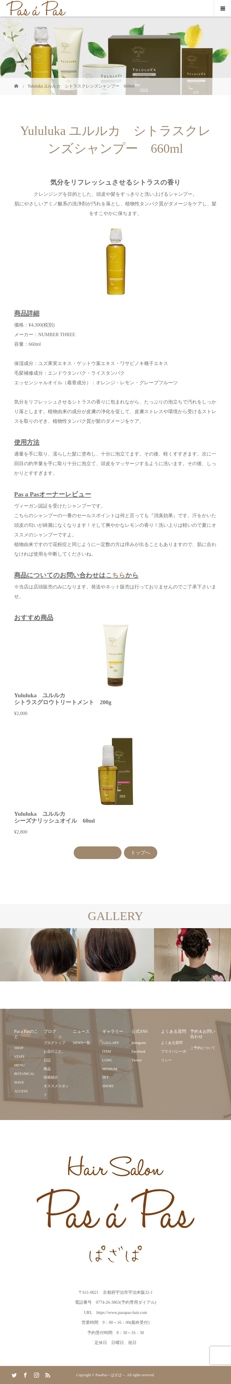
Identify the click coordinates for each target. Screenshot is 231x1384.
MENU (19, 1065)
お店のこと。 (54, 1051)
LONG (107, 1060)
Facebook (138, 1051)
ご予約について (202, 1048)
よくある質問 (172, 1043)
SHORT (108, 1086)
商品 (47, 1069)
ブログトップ (54, 1043)
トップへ (140, 852)
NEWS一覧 (81, 1043)
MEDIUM (109, 1069)
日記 (47, 1060)
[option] (38, 954)
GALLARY (110, 1043)
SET (105, 1077)
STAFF (19, 1056)
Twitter (136, 1060)
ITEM (106, 1051)
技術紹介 (51, 1077)
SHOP (18, 1048)
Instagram (138, 1043)
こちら (115, 575)
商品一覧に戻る (98, 852)
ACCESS (21, 1091)
